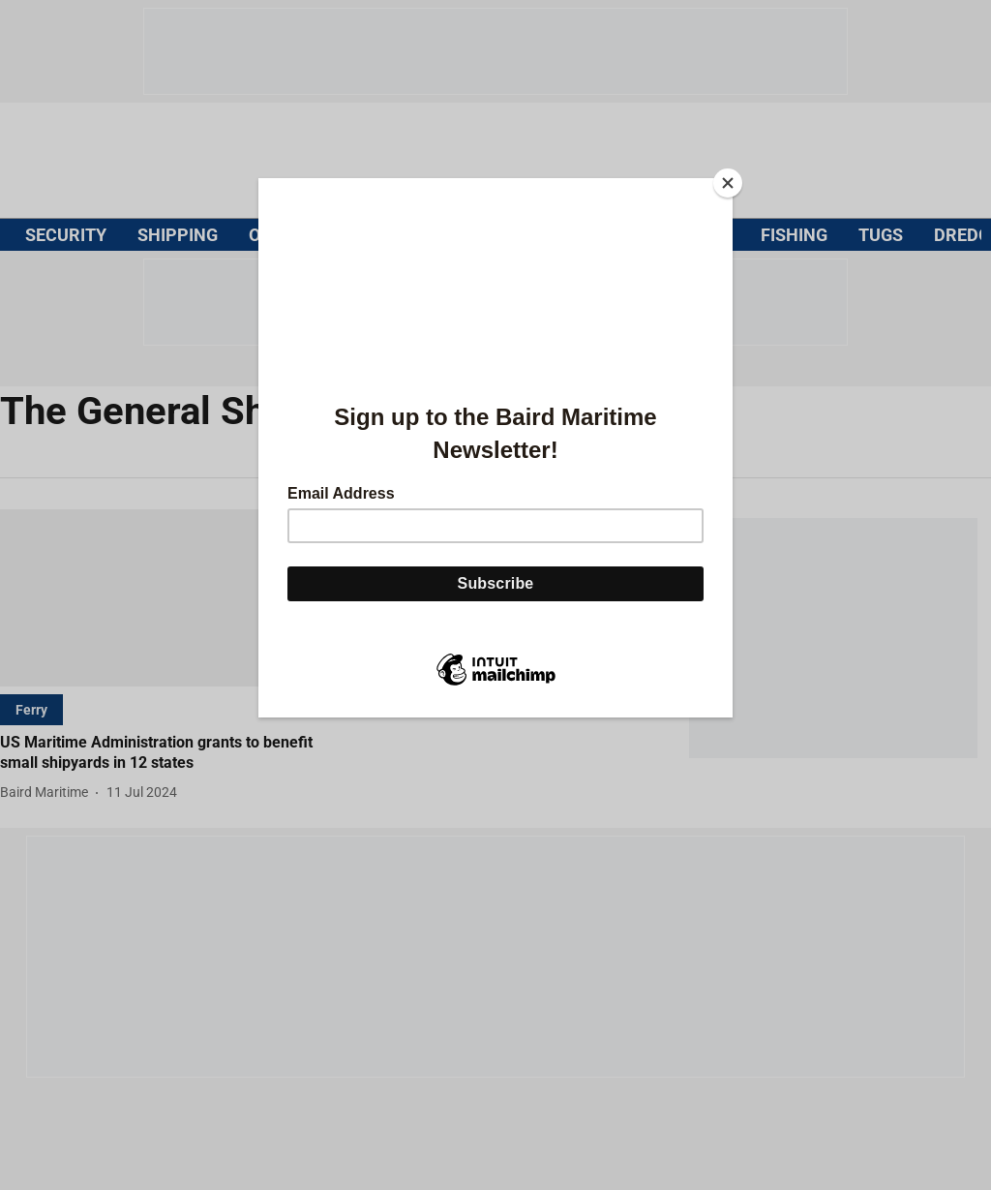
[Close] (727, 183)
